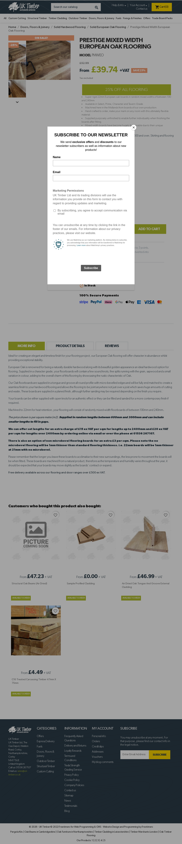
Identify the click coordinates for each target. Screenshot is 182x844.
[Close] (133, 127)
